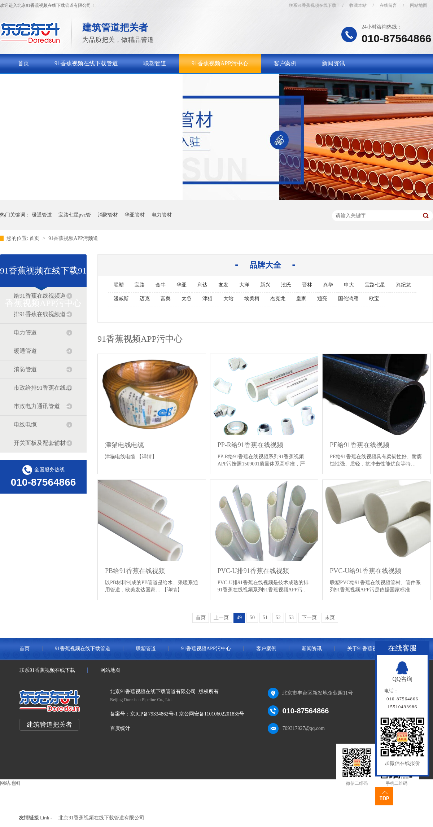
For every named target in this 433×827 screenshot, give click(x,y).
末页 (330, 617)
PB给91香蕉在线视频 (135, 570)
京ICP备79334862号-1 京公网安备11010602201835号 (187, 714)
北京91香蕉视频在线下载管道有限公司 (101, 818)
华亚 (181, 285)
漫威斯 (121, 298)
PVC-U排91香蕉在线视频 (253, 570)
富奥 (166, 298)
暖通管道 (42, 215)
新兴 (265, 285)
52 (278, 617)
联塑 (119, 285)
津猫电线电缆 (124, 444)
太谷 (186, 298)
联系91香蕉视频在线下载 (312, 5)
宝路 (140, 285)
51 (265, 617)
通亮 (322, 298)
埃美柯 (251, 298)
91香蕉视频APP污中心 (220, 63)
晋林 (307, 285)
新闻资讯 (333, 63)
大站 (228, 298)
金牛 (161, 285)
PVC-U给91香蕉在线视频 (365, 570)
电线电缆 (25, 424)
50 (252, 617)
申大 (349, 285)
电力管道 (25, 332)
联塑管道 (154, 63)
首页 (23, 63)
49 (239, 617)
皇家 (301, 298)
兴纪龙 (403, 285)
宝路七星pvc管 (74, 215)
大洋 (244, 285)
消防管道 (25, 369)
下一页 (309, 617)
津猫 (207, 298)
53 (291, 617)
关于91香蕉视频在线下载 (49, 82)
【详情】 (147, 456)
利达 (202, 285)
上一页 (221, 617)
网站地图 (418, 5)
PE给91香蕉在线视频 (359, 444)
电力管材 (162, 215)
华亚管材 (134, 215)
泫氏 (286, 285)
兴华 (328, 285)
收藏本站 (358, 5)
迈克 (145, 298)
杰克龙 (277, 298)
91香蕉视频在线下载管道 (86, 63)
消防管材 (108, 215)
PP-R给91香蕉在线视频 (250, 444)
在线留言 (388, 5)
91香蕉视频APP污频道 (73, 238)
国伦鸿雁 (348, 298)
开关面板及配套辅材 (40, 443)
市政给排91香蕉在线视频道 (43, 388)
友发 (223, 285)
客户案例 (285, 63)
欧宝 (374, 298)
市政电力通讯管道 (37, 406)
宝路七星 (375, 285)
